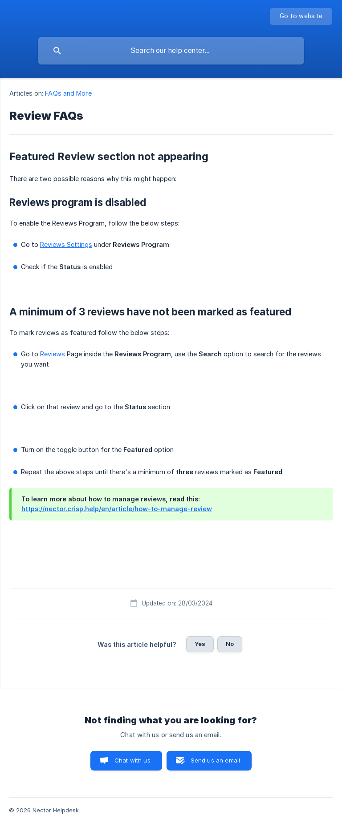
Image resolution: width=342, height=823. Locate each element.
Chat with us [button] (132, 760)
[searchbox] (171, 51)
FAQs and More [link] (68, 93)
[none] (301, 16)
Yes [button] (200, 643)
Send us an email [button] (215, 760)
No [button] (230, 643)
